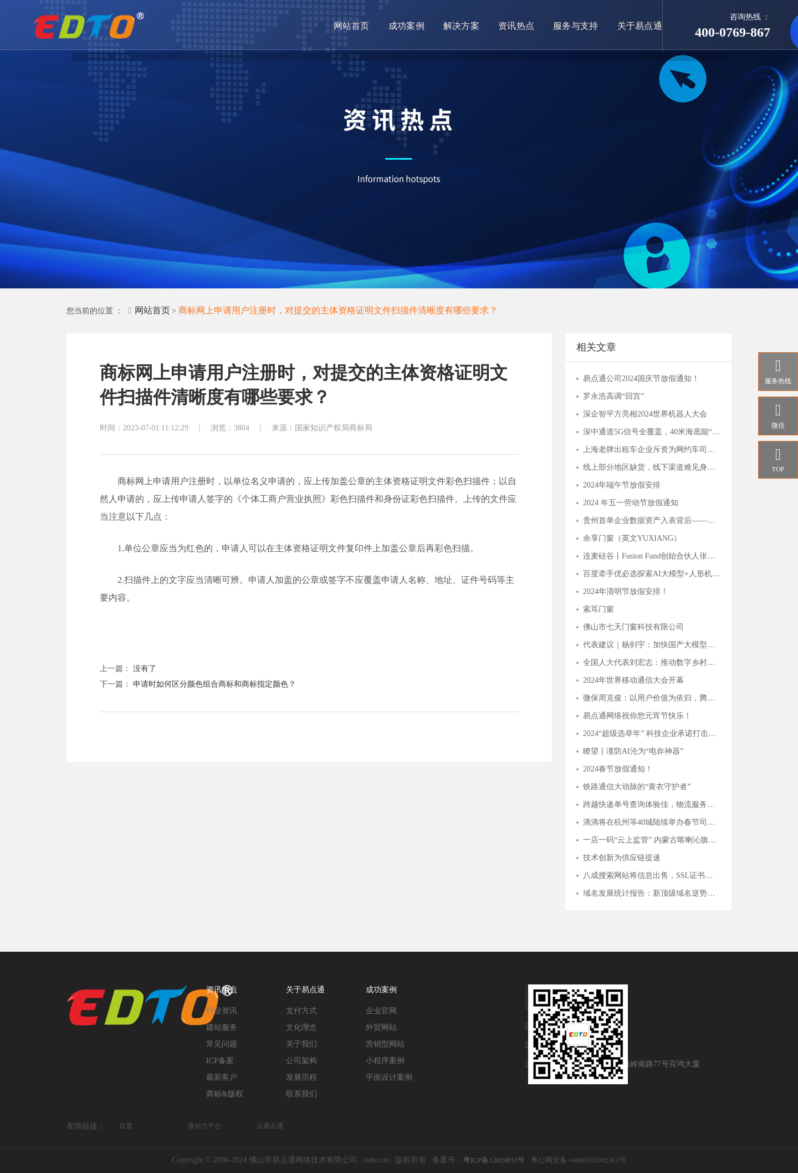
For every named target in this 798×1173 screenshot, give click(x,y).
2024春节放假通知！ (618, 769)
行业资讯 (221, 1011)
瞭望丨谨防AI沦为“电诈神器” (633, 751)
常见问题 (221, 1044)
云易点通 (270, 1126)
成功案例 (409, 26)
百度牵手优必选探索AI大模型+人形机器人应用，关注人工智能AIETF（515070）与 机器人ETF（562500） (651, 574)
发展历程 (301, 1077)
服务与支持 (577, 26)
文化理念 (301, 1027)
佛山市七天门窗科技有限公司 (633, 627)
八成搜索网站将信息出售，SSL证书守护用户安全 (651, 875)
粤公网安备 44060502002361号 (578, 1160)
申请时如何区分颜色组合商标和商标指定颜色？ (214, 684)
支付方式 (301, 1011)
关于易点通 (640, 26)
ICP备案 (220, 1061)
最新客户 (221, 1077)
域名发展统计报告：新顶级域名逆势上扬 (651, 893)
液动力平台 (204, 1126)
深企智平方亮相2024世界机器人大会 (645, 414)
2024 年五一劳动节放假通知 (630, 503)
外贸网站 (381, 1027)
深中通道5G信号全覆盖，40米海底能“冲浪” (651, 432)
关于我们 (301, 1044)
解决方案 (464, 26)
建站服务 (221, 1027)
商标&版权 (224, 1094)
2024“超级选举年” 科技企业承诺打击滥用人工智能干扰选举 (651, 733)
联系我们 (301, 1094)
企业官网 (381, 1011)
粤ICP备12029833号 (494, 1160)
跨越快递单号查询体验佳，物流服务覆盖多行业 (651, 804)
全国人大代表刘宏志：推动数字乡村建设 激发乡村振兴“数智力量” (651, 662)
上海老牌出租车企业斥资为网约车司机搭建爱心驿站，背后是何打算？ (651, 449)
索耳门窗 (598, 609)
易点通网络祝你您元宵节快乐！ (637, 716)
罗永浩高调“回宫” (613, 396)
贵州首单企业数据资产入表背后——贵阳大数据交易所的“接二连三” (651, 520)
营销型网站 (385, 1044)
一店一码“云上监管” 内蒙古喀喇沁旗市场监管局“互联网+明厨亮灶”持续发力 (651, 840)
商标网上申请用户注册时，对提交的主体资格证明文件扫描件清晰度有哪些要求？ (338, 310)
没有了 (144, 668)
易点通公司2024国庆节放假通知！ (641, 378)
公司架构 (301, 1061)
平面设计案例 (389, 1077)
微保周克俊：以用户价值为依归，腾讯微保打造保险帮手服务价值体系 (651, 698)
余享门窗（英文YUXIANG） (632, 538)
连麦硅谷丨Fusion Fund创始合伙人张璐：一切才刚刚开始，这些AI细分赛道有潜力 (651, 556)
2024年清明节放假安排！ (625, 591)
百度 (125, 1126)
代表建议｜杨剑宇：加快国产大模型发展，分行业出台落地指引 (651, 645)
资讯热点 (518, 26)
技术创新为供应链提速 (622, 858)
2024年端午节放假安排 (622, 485)
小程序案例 (385, 1061)
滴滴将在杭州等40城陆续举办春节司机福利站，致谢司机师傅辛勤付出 (651, 822)
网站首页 (355, 26)
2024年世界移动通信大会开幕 (633, 680)
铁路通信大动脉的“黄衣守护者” (636, 787)
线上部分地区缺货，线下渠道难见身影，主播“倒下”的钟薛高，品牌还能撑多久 (651, 467)
